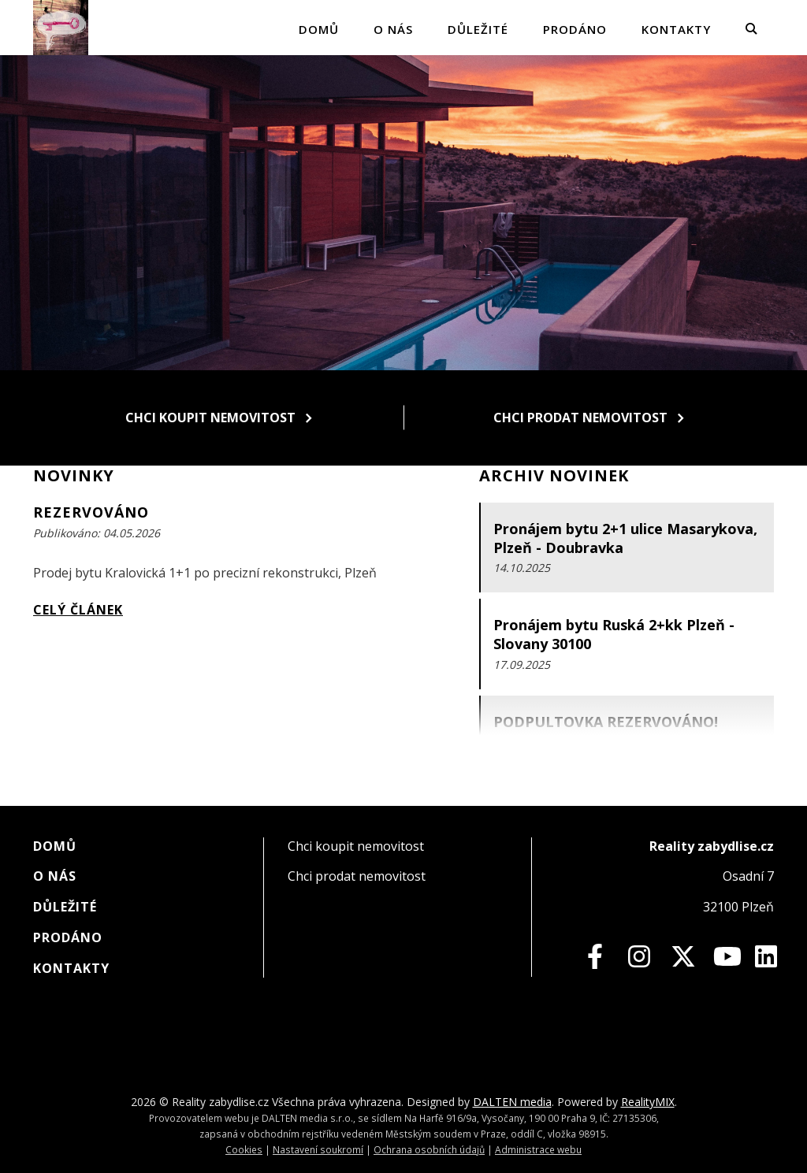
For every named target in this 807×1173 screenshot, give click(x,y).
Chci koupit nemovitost (218, 417)
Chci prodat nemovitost (588, 417)
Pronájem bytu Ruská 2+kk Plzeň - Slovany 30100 (613, 634)
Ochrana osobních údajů (429, 1149)
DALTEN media (512, 1101)
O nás (393, 29)
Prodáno (575, 29)
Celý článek (78, 609)
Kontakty (676, 29)
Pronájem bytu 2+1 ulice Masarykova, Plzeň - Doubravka (625, 538)
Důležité (478, 29)
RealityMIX (648, 1101)
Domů (319, 29)
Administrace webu (538, 1149)
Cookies (243, 1149)
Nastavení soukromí (318, 1149)
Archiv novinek (554, 475)
